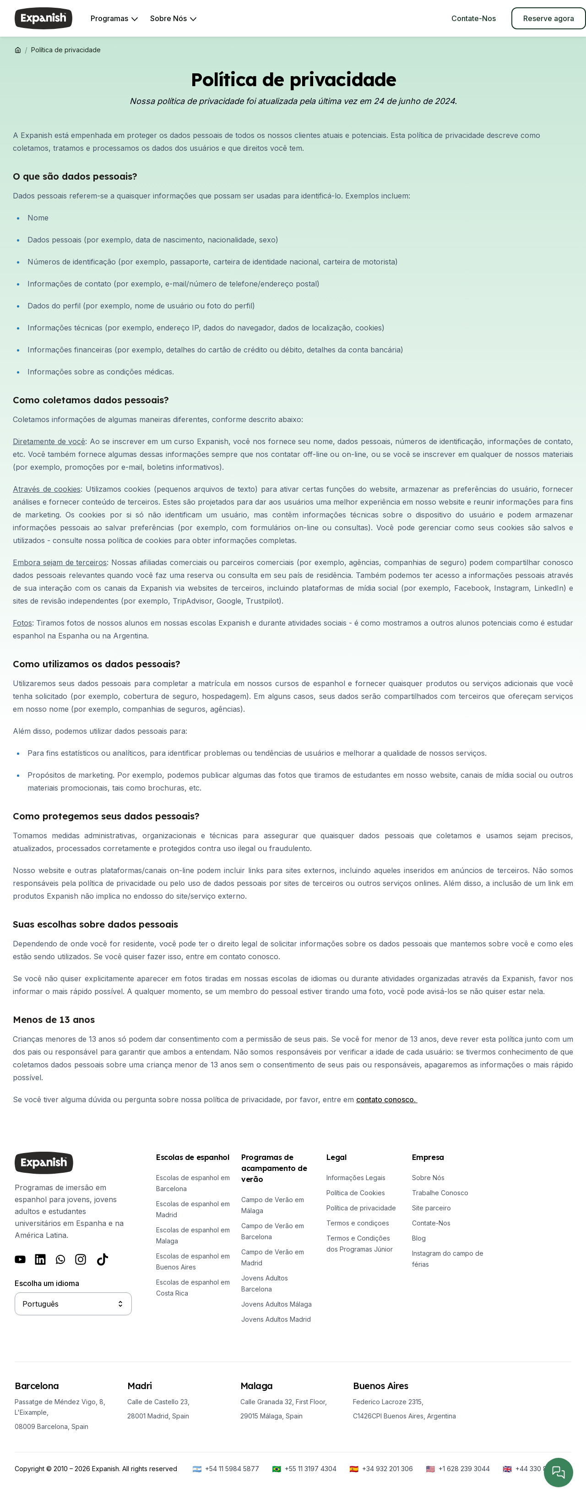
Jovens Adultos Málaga (276, 1304)
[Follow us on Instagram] (80, 1259)
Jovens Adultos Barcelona (264, 1283)
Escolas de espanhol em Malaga (193, 1235)
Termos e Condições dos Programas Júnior (359, 1243)
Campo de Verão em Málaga (272, 1205)
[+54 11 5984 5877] (225, 1468)
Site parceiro (431, 1208)
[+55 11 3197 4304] (304, 1468)
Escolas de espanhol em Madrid (193, 1209)
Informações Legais (355, 1177)
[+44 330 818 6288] (537, 1468)
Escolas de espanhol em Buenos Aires (193, 1261)
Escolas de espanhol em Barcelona (193, 1183)
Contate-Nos (431, 1223)
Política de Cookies (355, 1193)
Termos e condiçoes (357, 1223)
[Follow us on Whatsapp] (60, 1259)
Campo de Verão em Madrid (272, 1257)
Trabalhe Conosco (440, 1193)
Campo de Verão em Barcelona (272, 1231)
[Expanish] (43, 18)
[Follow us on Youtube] (20, 1259)
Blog (419, 1238)
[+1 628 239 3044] (458, 1468)
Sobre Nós (428, 1177)
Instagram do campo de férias (447, 1258)
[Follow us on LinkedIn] (40, 1259)
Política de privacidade (361, 1208)
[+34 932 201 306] (381, 1468)
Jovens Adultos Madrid (276, 1319)
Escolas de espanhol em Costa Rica (193, 1287)
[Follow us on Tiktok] (102, 1259)
